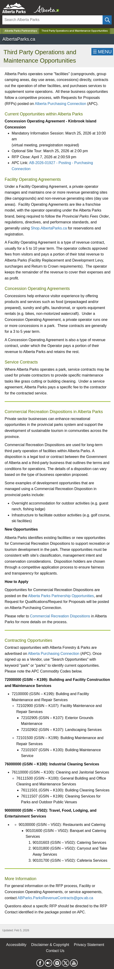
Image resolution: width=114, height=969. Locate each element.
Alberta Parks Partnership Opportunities (61, 596)
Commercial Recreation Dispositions (60, 616)
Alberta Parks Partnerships (21, 30)
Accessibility (16, 945)
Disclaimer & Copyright (50, 945)
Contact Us (55, 951)
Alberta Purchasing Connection (60, 104)
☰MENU (102, 51)
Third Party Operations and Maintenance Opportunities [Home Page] (74, 30)
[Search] (52, 19)
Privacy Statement (89, 945)
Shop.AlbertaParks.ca (49, 228)
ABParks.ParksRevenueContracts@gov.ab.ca (55, 898)
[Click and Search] (107, 19)
